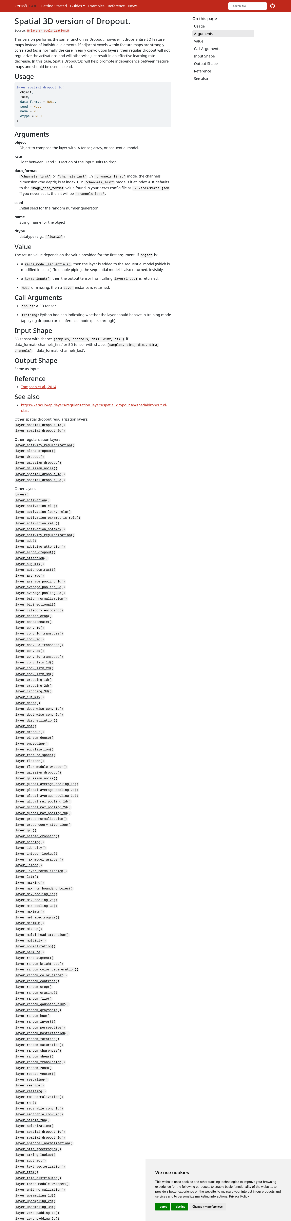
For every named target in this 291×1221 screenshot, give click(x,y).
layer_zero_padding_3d (35, 1175)
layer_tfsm (25, 1126)
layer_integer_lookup (34, 825)
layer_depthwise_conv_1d (37, 688)
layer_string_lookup (33, 1109)
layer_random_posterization (40, 995)
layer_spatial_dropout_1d (38, 420)
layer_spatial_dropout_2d (38, 425)
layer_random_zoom (31, 1027)
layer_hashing (27, 814)
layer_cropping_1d (31, 661)
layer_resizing (28, 1049)
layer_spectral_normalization (42, 1098)
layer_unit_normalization (38, 1142)
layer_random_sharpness (36, 1011)
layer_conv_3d (27, 634)
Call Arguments (207, 48)
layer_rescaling (29, 1038)
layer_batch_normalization (39, 585)
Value (198, 41)
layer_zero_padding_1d (35, 1164)
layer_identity (28, 820)
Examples (96, 5)
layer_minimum (27, 891)
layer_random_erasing (34, 956)
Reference (116, 5)
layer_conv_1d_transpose (37, 617)
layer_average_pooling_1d (38, 568)
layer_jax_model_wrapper (37, 831)
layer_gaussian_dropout (36, 456)
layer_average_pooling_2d (38, 574)
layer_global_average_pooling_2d (45, 765)
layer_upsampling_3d (33, 1158)
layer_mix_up (26, 896)
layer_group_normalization (39, 792)
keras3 (21, 6)
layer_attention (29, 546)
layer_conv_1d (27, 612)
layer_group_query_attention (41, 798)
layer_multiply (28, 907)
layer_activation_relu (35, 514)
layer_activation (30, 492)
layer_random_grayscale (36, 973)
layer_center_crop (31, 601)
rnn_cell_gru (26, 1180)
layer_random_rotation (35, 1000)
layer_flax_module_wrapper (39, 743)
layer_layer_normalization (39, 842)
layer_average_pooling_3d (38, 579)
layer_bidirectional (33, 590)
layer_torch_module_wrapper (40, 1137)
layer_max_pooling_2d (34, 869)
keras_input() (37, 276)
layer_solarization (32, 1082)
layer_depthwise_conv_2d (37, 694)
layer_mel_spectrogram (35, 885)
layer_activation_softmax (38, 519)
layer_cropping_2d (31, 667)
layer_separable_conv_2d (37, 1071)
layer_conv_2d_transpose (37, 628)
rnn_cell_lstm (27, 1186)
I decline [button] (179, 1206)
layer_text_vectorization (38, 1120)
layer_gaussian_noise (34, 461)
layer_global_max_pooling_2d (41, 781)
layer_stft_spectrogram (36, 1104)
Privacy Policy (239, 1196)
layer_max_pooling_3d (34, 874)
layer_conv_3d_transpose (37, 639)
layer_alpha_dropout (33, 445)
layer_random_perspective (38, 989)
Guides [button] (76, 5)
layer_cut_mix (27, 678)
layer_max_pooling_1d (34, 863)
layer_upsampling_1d (33, 1148)
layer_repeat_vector (33, 1033)
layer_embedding (29, 721)
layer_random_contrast (35, 945)
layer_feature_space (33, 732)
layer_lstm (25, 847)
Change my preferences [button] (207, 1206)
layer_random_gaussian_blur (40, 967)
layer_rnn (24, 1060)
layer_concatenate (31, 607)
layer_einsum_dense (32, 716)
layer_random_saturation (37, 1005)
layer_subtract (28, 1115)
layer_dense (25, 683)
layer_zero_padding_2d (35, 1169)
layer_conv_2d (27, 623)
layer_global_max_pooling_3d (41, 787)
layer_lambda (26, 836)
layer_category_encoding (37, 596)
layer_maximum (27, 880)
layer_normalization (33, 913)
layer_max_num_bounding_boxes (42, 858)
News (132, 5)
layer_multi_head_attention (40, 902)
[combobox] (247, 6)
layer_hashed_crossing (35, 809)
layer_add (24, 530)
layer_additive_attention (38, 535)
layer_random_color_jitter (39, 940)
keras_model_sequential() (48, 262)
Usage (199, 26)
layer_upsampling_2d (33, 1153)
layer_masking (27, 852)
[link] (239, 1196)
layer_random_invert (33, 984)
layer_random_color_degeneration (45, 934)
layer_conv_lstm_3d (32, 656)
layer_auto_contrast (33, 557)
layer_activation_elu (34, 497)
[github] (272, 6)
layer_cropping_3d (31, 672)
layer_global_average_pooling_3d (45, 770)
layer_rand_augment (32, 923)
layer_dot (24, 705)
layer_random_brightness (37, 929)
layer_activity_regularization (43, 439)
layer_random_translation (38, 1022)
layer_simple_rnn (30, 1076)
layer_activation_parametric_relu (45, 508)
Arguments (203, 33)
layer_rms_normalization (37, 1055)
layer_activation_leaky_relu (41, 503)
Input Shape (204, 56)
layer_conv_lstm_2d (32, 650)
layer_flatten (27, 738)
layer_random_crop (31, 951)
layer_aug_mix (27, 552)
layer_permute (27, 918)
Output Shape (206, 63)
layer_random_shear (32, 1016)
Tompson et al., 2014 (38, 382)
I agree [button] (162, 1206)
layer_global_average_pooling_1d (45, 760)
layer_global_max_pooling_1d (41, 776)
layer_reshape (27, 1044)
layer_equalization (32, 727)
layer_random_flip (31, 962)
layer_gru (24, 803)
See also (201, 78)
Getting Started (54, 5)
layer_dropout (27, 450)
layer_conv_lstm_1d (32, 645)
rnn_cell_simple (29, 1191)
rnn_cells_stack (29, 1197)
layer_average (27, 563)
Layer (20, 486)
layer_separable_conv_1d (37, 1066)
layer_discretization (34, 699)
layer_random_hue (30, 978)
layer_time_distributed (36, 1131)
